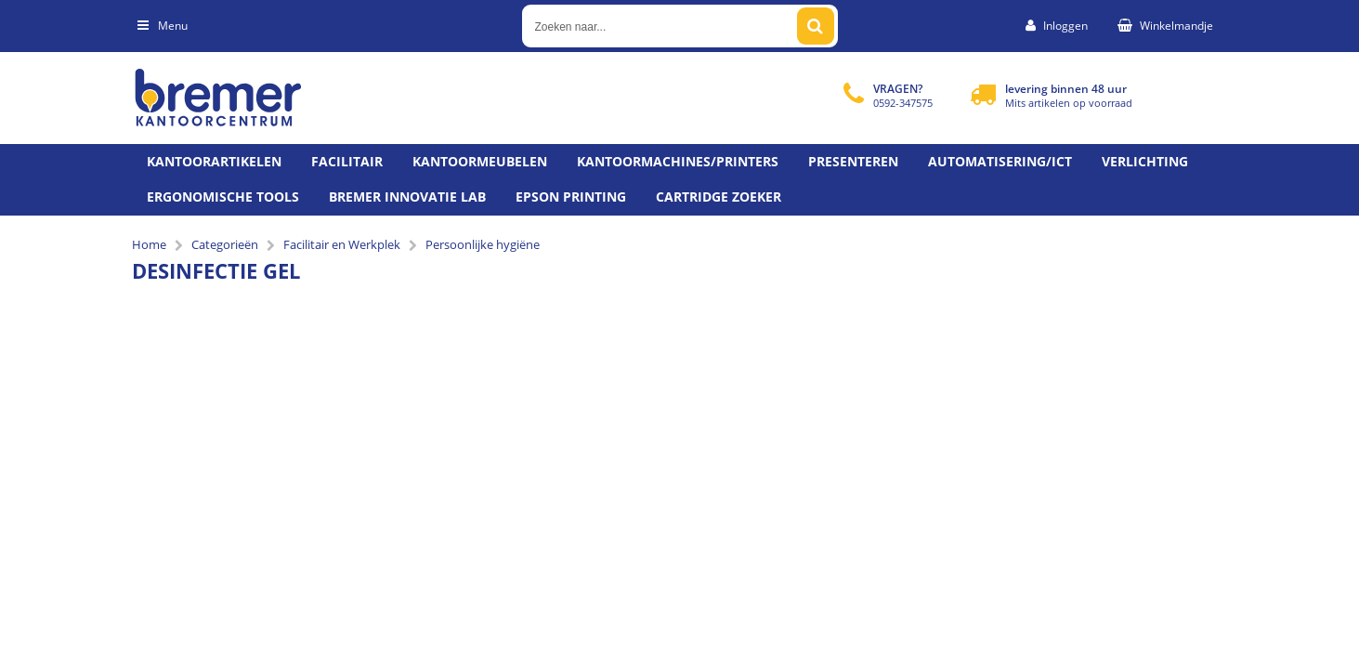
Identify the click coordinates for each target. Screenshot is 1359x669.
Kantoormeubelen (479, 161)
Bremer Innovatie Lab (407, 196)
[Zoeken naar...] (815, 26)
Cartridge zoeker (718, 196)
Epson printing (571, 196)
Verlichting (1145, 161)
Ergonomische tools (223, 196)
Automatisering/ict (1000, 161)
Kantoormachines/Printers (677, 161)
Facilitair (347, 161)
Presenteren (853, 161)
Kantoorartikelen (214, 161)
